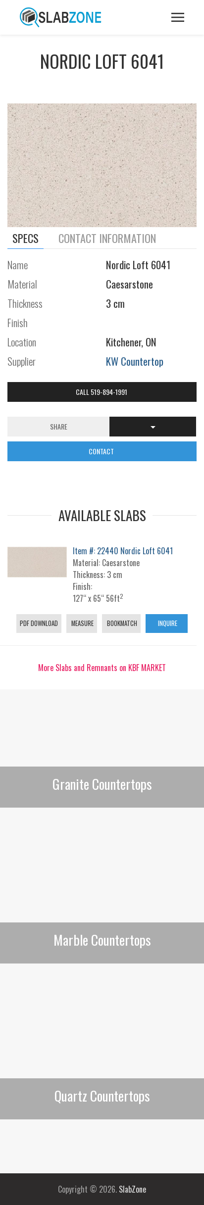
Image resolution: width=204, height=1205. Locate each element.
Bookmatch (121, 623)
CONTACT (102, 451)
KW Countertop (134, 361)
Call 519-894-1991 (102, 391)
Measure (82, 623)
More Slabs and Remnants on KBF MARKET (102, 668)
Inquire (166, 623)
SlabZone (132, 1189)
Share (58, 426)
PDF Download (39, 623)
